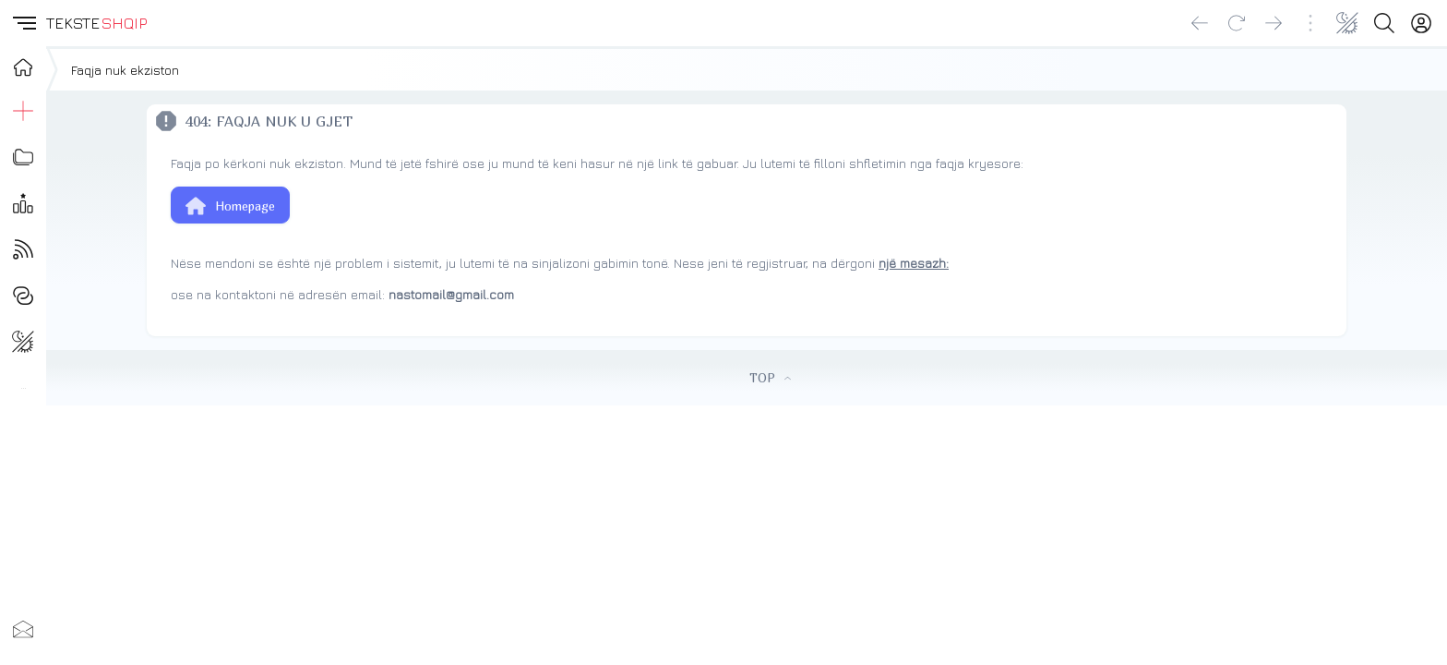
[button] (23, 23)
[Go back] (1199, 23)
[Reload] (1236, 23)
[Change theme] (1347, 23)
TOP (770, 377)
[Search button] (1384, 23)
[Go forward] (1273, 23)
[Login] (1421, 23)
